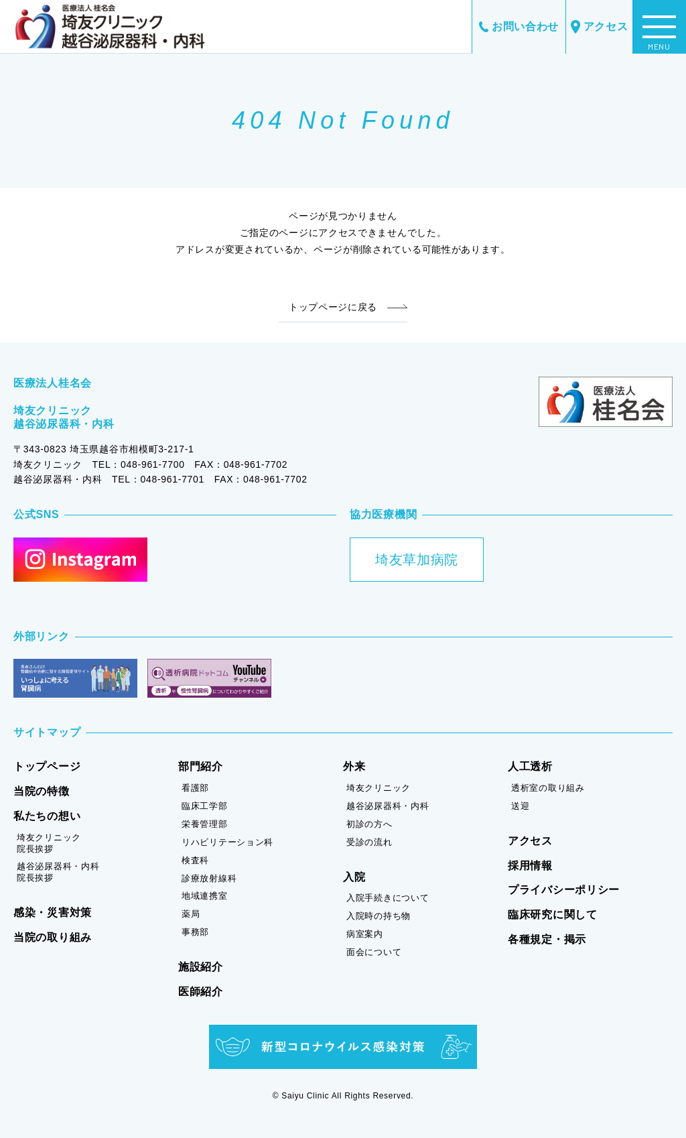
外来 (354, 766)
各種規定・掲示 (547, 939)
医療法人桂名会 (52, 383)
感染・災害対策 (52, 912)
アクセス (599, 27)
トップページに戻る (333, 307)
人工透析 (530, 766)
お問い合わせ (519, 26)
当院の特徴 (41, 791)
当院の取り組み (52, 937)
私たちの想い (46, 816)
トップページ (46, 766)
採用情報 (530, 865)
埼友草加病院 (416, 559)
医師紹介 (200, 991)
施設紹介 (200, 966)
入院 (354, 877)
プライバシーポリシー (564, 889)
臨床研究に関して (553, 914)
